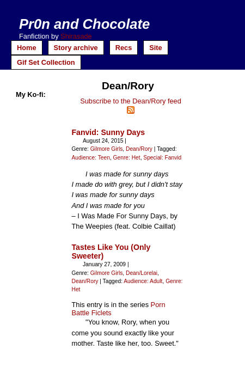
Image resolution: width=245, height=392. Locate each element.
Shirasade (76, 36)
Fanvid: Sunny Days (108, 132)
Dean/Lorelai (141, 273)
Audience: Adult (143, 281)
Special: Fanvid (162, 158)
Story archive (76, 48)
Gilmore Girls (106, 149)
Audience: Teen (91, 158)
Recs (123, 48)
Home (26, 48)
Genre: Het (126, 158)
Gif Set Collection (46, 62)
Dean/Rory (139, 149)
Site (155, 48)
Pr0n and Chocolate (84, 24)
